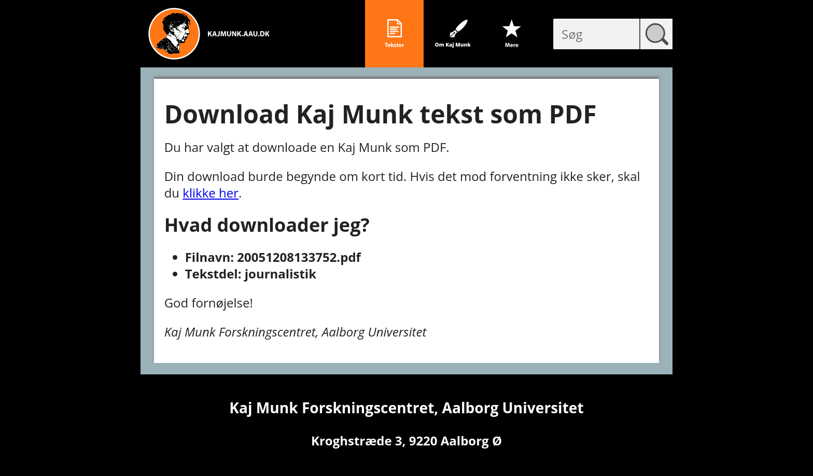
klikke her (211, 192)
